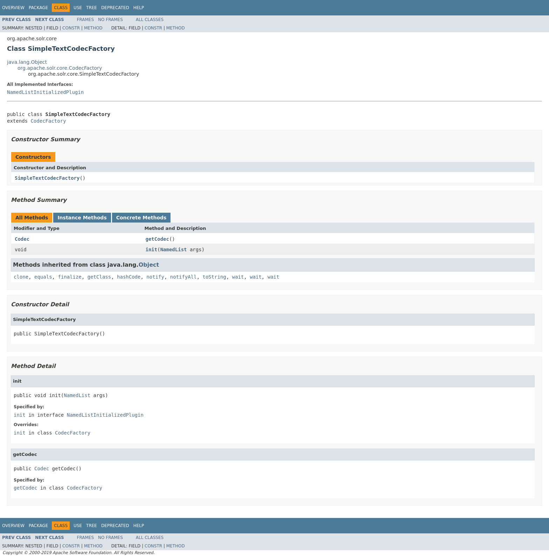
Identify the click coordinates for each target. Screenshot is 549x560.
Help (138, 7)
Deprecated (115, 7)
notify (155, 277)
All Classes (150, 19)
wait (238, 277)
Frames (85, 19)
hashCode (128, 277)
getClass (99, 277)
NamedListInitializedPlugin (45, 92)
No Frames (110, 19)
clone (21, 277)
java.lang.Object (27, 62)
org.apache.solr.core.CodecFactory (60, 68)
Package (38, 7)
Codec (22, 239)
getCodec (157, 239)
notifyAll (183, 277)
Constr (71, 28)
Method (93, 28)
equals (43, 277)
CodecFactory (48, 121)
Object (149, 264)
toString (214, 277)
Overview (13, 7)
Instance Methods (81, 217)
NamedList (173, 249)
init (152, 249)
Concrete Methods (141, 217)
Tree (91, 7)
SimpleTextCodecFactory (47, 178)
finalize (69, 277)
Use (78, 7)
